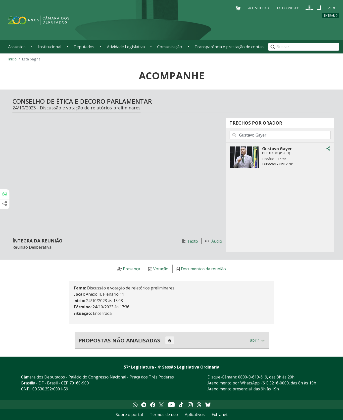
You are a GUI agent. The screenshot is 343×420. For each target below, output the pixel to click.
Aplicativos (195, 414)
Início (12, 59)
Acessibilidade (259, 8)
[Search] (303, 47)
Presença (131, 269)
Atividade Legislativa (126, 46)
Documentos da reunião (203, 269)
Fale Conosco (288, 8)
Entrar (329, 15)
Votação (160, 269)
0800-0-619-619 (252, 377)
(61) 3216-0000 (275, 383)
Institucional (49, 46)
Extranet (220, 414)
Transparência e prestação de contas (229, 46)
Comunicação (169, 46)
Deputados (84, 46)
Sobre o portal (129, 414)
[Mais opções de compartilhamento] (4, 204)
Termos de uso (164, 414)
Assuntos (17, 46)
